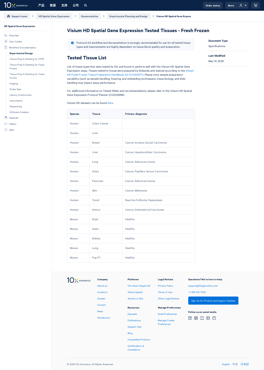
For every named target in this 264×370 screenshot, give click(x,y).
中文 (235, 364)
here (110, 103)
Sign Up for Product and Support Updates (213, 300)
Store (231, 5)
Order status (213, 5)
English (226, 364)
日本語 (245, 364)
